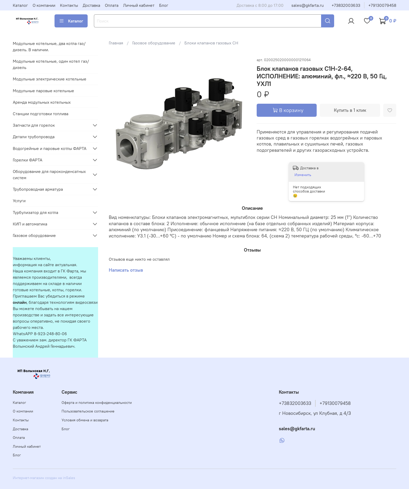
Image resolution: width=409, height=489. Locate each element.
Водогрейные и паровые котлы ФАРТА (49, 148)
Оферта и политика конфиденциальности (97, 402)
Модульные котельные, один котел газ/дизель (51, 64)
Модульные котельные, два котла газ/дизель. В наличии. (49, 46)
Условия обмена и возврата (85, 420)
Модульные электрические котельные (49, 79)
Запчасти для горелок (34, 125)
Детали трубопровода (34, 136)
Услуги (19, 200)
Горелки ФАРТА (27, 159)
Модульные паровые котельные (43, 90)
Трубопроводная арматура (38, 189)
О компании (44, 5)
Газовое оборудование (153, 42)
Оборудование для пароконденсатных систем (49, 174)
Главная (116, 42)
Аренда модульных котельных (42, 102)
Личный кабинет (138, 5)
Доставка (91, 5)
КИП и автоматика (30, 223)
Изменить (302, 174)
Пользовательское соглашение (88, 411)
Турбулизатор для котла (35, 212)
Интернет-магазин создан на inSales (44, 477)
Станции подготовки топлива (40, 113)
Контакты (69, 5)
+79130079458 (382, 5)
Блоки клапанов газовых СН (211, 42)
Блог (163, 5)
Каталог (20, 5)
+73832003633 (346, 5)
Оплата (111, 5)
